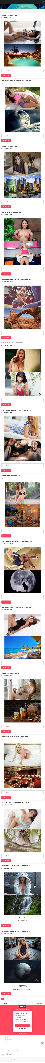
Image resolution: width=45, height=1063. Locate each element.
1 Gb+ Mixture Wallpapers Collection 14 (16, 541)
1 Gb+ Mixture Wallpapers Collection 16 (16, 410)
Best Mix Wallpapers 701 (10, 475)
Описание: (7, 70)
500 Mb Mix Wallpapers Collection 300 (16, 607)
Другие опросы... (22, 1033)
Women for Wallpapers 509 (12, 343)
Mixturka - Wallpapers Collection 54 (15, 736)
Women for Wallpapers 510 (11, 212)
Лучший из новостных (21, 1013)
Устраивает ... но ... (21, 1017)
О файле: (7, 135)
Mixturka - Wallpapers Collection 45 (15, 931)
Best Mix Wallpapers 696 (10, 673)
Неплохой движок (20, 1015)
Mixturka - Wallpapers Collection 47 (15, 866)
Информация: (8, 399)
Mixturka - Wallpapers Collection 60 (16, 279)
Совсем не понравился (22, 1021)
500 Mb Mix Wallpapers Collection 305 (16, 80)
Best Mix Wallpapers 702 (10, 146)
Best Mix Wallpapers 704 (11, 15)
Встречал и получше (21, 1019)
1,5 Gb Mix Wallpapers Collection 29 (15, 802)
